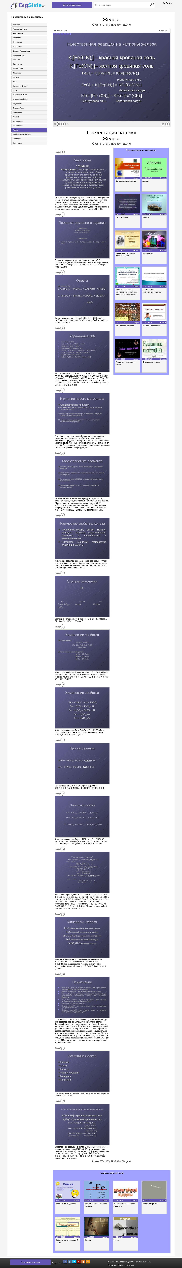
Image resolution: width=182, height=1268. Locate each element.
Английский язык (19, 29)
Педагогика (17, 104)
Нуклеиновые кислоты (151, 362)
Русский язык (18, 108)
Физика (16, 117)
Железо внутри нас (151, 1204)
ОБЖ (15, 91)
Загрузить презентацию (72, 5)
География (17, 42)
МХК (14, 82)
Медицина (17, 73)
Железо (88, 1240)
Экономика (17, 144)
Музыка (16, 78)
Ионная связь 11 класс (125, 326)
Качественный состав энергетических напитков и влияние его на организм (126, 292)
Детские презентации (21, 51)
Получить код (60, 31)
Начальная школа (20, 86)
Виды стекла (148, 253)
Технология (17, 113)
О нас (111, 1262)
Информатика (18, 55)
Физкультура (18, 122)
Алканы (146, 181)
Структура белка (122, 217)
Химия (15, 130)
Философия (17, 126)
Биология (16, 38)
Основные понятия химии (126, 181)
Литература (17, 64)
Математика (18, 69)
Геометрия (17, 47)
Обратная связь (143, 1262)
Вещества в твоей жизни (152, 326)
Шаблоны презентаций (22, 135)
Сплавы (146, 217)
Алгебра (16, 25)
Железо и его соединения (66, 1204)
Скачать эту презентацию (111, 24)
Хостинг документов (126, 1265)
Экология (16, 139)
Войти (167, 3)
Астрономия (18, 33)
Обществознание (20, 95)
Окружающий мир (20, 100)
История (16, 60)
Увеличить (164, 31)
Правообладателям (125, 1262)
